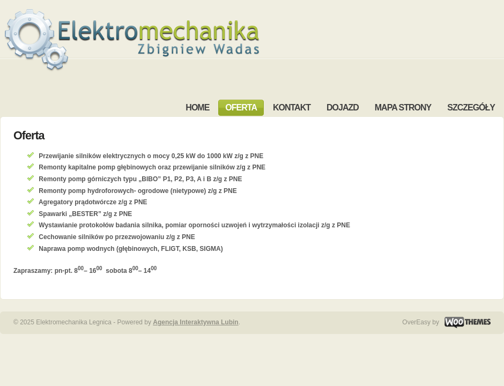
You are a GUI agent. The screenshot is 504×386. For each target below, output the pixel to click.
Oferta (29, 135)
